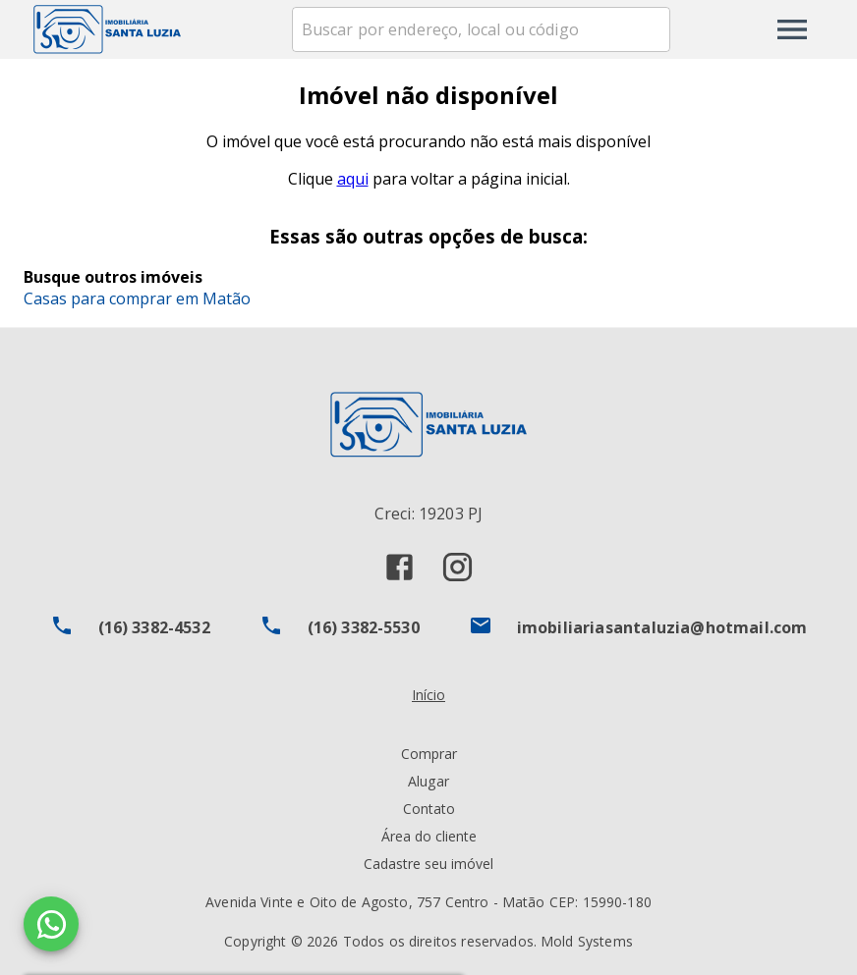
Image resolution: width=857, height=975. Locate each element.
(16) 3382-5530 (364, 627)
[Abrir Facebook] (399, 567)
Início (428, 694)
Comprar (429, 753)
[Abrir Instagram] (457, 567)
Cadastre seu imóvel (428, 863)
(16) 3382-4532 (154, 627)
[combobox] (481, 29)
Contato (429, 808)
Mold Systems (587, 941)
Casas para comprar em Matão (137, 298)
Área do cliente (429, 836)
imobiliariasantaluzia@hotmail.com (662, 627)
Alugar (428, 781)
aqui (353, 179)
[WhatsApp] (51, 923)
